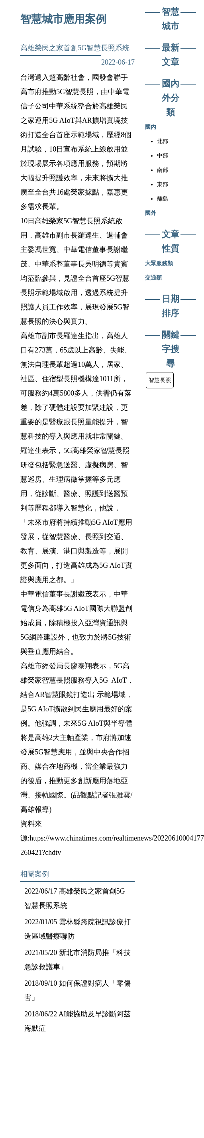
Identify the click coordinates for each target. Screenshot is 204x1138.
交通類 (153, 277)
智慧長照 (160, 380)
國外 (150, 213)
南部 (162, 170)
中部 (162, 155)
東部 (162, 184)
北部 (162, 141)
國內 (150, 127)
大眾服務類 (159, 263)
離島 (162, 198)
